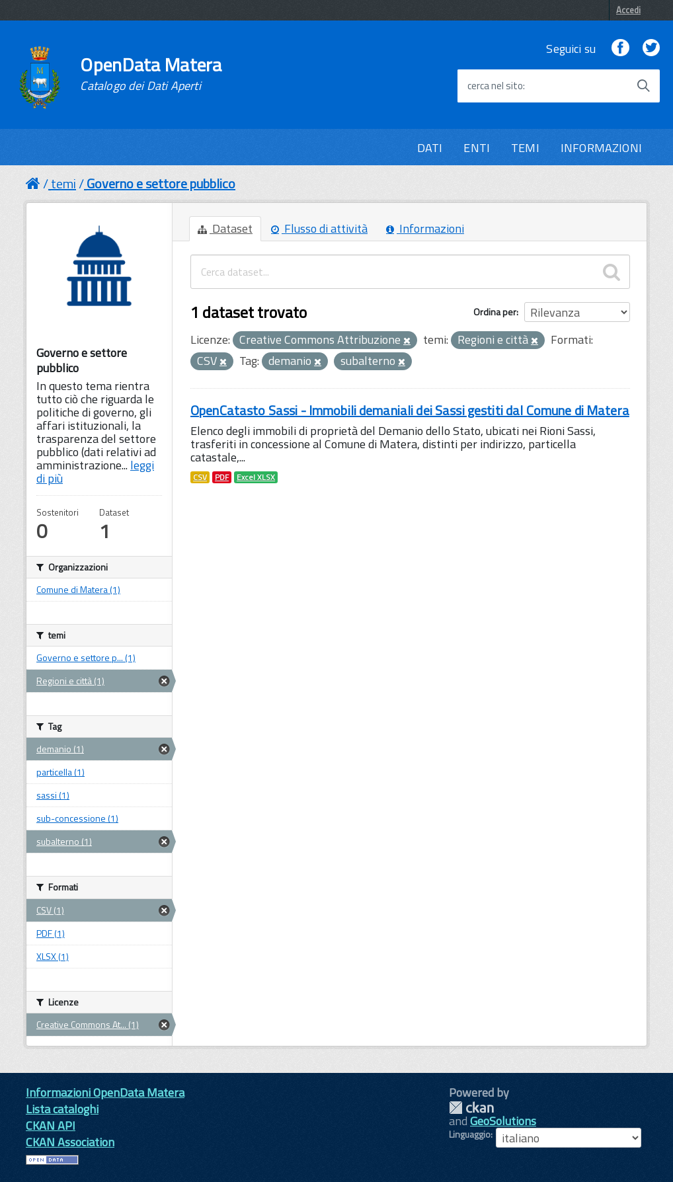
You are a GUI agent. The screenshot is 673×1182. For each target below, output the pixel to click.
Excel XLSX (256, 477)
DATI (430, 148)
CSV (200, 477)
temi (63, 183)
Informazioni (425, 228)
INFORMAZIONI (601, 148)
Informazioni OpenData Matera (105, 1092)
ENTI (476, 148)
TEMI (525, 148)
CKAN (471, 1108)
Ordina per (494, 312)
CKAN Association (70, 1142)
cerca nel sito (495, 86)
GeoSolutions (503, 1121)
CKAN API (50, 1125)
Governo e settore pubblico (161, 183)
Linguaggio (470, 1134)
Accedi (628, 10)
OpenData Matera (150, 74)
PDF (222, 477)
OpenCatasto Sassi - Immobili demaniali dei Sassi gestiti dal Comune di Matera (409, 410)
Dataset (225, 228)
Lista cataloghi (62, 1109)
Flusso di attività (319, 228)
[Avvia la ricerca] (643, 85)
